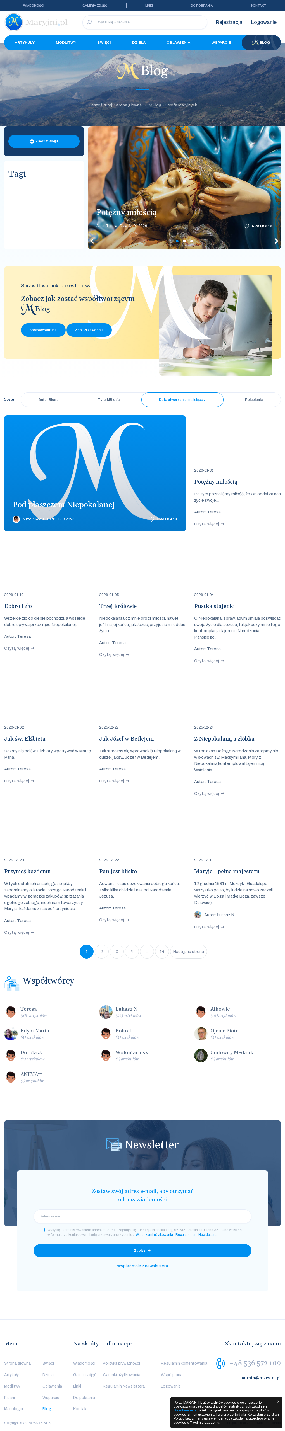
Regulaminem (185, 1410)
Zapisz (140, 1251)
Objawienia (178, 43)
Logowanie (264, 22)
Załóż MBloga (46, 141)
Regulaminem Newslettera (196, 1235)
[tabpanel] (184, 187)
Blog (261, 42)
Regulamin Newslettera (124, 1386)
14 (162, 952)
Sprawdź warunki (43, 330)
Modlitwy (66, 43)
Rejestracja (229, 22)
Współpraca (171, 1375)
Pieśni (9, 1398)
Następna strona (188, 952)
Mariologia (13, 1409)
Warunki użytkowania (121, 1375)
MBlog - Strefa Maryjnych (173, 105)
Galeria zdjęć (94, 5)
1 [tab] (177, 241)
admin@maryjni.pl (261, 1378)
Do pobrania (202, 5)
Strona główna (17, 1363)
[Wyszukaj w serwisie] (144, 22)
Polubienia (262, 226)
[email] (142, 1216)
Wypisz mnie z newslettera (142, 1266)
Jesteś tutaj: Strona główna (115, 105)
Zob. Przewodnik (89, 330)
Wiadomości (33, 5)
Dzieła (139, 43)
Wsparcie (221, 43)
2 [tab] (184, 241)
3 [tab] (191, 241)
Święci (104, 43)
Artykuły (25, 43)
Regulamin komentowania (184, 1363)
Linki (149, 5)
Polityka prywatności (121, 1363)
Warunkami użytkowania (154, 1235)
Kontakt (258, 5)
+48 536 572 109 (255, 1363)
